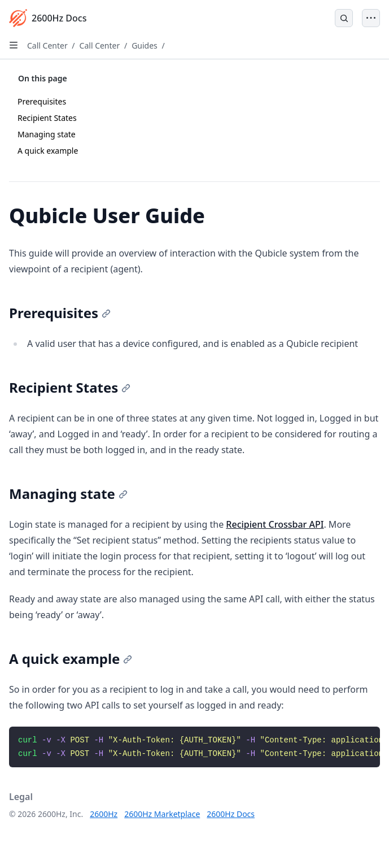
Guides (145, 45)
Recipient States (47, 117)
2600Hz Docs (231, 814)
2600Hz (103, 814)
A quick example (48, 150)
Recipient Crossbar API (275, 524)
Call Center (47, 45)
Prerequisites (42, 101)
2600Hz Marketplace (162, 814)
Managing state (47, 134)
